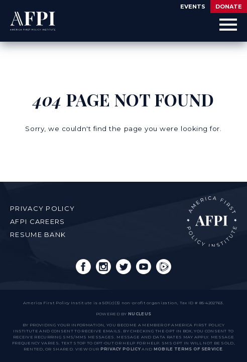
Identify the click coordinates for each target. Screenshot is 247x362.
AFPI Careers (37, 221)
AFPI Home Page (212, 221)
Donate (228, 6)
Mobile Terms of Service (188, 348)
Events (192, 6)
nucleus (139, 313)
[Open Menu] (228, 25)
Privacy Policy (42, 208)
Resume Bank (38, 234)
